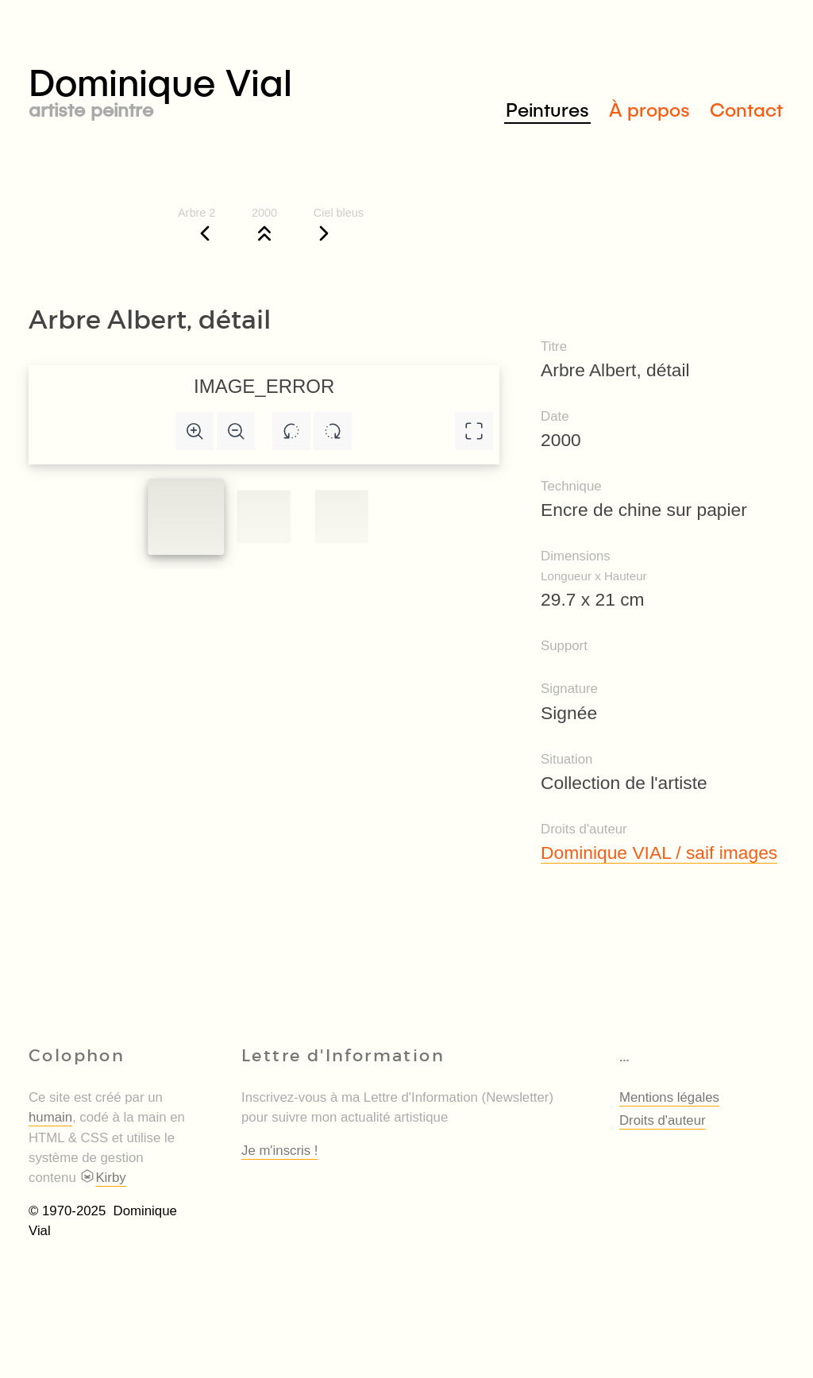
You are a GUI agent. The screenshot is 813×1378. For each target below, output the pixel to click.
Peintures (547, 109)
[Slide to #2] (341, 517)
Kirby (102, 1177)
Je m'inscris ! (279, 1150)
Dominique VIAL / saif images (659, 852)
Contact (746, 109)
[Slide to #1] (186, 517)
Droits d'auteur (662, 1120)
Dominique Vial (217, 88)
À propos (649, 109)
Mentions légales (669, 1097)
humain (50, 1117)
